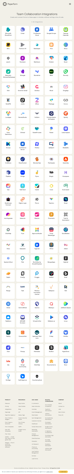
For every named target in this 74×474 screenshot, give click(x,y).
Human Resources (36, 426)
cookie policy (49, 471)
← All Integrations (37, 22)
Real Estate (35, 415)
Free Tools (8, 434)
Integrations (8, 409)
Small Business (36, 438)
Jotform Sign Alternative (48, 449)
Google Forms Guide (22, 430)
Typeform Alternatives (48, 410)
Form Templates (9, 426)
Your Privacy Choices (21, 423)
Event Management (37, 412)
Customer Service (36, 421)
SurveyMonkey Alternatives (49, 418)
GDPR (19, 426)
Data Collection (36, 406)
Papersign (7, 412)
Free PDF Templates (8, 430)
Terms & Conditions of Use (21, 468)
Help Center (21, 403)
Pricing (7, 406)
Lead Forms (35, 458)
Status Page (21, 415)
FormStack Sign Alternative (49, 436)
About (60, 403)
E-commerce (35, 403)
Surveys (34, 455)
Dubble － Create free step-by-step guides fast (10, 438)
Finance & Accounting (35, 447)
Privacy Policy (45, 468)
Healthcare (35, 423)
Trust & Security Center (22, 418)
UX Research (35, 444)
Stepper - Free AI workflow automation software (9, 445)
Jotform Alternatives (48, 414)
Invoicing (34, 409)
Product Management (35, 434)
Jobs (59, 409)
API (19, 412)
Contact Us (61, 406)
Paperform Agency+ (10, 415)
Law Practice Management (35, 452)
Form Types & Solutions (8, 423)
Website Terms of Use (35, 468)
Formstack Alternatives (48, 423)
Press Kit (60, 415)
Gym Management (36, 418)
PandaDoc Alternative (48, 445)
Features (7, 403)
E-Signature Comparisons (48, 431)
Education (34, 441)
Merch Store (61, 412)
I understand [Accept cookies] (63, 471)
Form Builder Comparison (48, 405)
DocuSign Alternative (48, 440)
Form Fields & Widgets (8, 418)
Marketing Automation (35, 430)
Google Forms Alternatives (48, 427)
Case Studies (21, 406)
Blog (19, 409)
